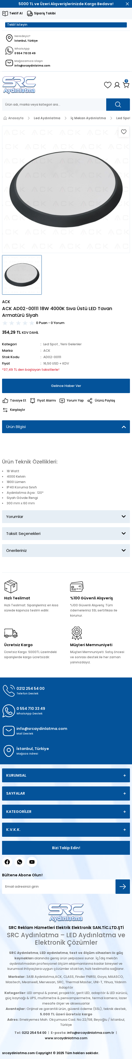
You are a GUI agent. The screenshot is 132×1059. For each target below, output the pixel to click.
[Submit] (123, 886)
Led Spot (50, 344)
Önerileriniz (16, 550)
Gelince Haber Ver (66, 386)
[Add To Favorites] (124, 132)
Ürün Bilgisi (16, 426)
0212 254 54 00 (34, 1032)
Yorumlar (14, 516)
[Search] (66, 104)
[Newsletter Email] (66, 886)
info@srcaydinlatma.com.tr (90, 1032)
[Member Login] (117, 85)
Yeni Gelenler (71, 344)
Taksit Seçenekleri (23, 533)
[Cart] (126, 85)
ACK (46, 350)
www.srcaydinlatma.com (66, 1038)
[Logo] (19, 85)
